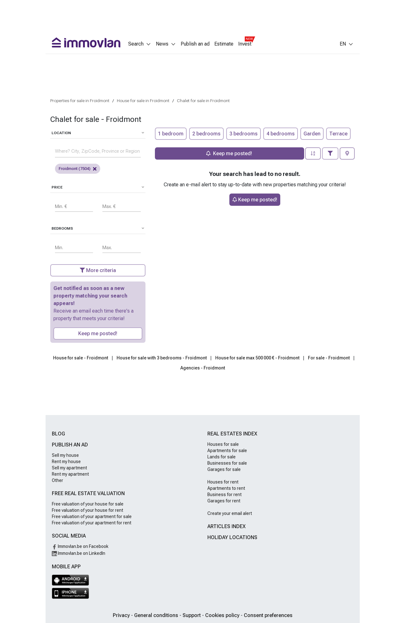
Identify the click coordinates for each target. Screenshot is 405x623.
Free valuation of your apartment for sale (92, 516)
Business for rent (224, 494)
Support (192, 615)
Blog (58, 434)
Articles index (226, 526)
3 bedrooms (243, 134)
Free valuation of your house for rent (87, 510)
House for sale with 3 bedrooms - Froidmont (162, 357)
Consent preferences (268, 615)
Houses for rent (222, 481)
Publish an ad (195, 43)
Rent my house (66, 461)
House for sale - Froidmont (80, 357)
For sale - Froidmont (329, 357)
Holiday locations (232, 537)
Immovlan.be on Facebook (80, 546)
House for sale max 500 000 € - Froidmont (257, 357)
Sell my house (65, 455)
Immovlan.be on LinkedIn (78, 553)
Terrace (338, 134)
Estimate (223, 43)
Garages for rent (223, 500)
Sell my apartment (69, 467)
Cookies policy (223, 615)
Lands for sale (221, 456)
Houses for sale (223, 444)
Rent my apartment (70, 474)
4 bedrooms (280, 134)
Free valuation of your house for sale (87, 503)
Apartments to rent (226, 488)
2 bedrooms (206, 134)
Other (57, 480)
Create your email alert (229, 513)
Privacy (122, 615)
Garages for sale (224, 469)
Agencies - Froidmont (202, 367)
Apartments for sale (227, 450)
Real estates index (232, 434)
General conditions (156, 615)
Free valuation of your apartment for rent (91, 522)
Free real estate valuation (88, 493)
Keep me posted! (97, 333)
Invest (244, 43)
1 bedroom (170, 134)
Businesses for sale (227, 463)
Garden (312, 134)
